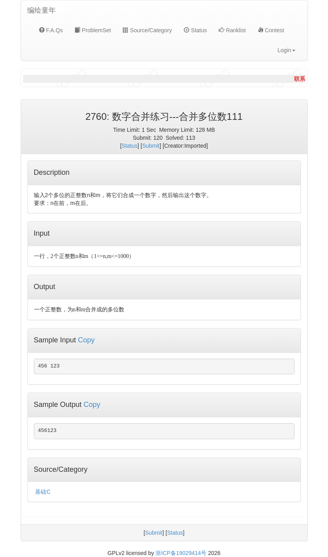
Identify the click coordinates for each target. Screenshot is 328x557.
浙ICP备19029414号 (180, 553)
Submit (151, 146)
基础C (42, 492)
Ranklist (232, 30)
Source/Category (147, 30)
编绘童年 (41, 10)
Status (195, 30)
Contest (271, 30)
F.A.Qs (51, 30)
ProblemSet (93, 30)
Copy (86, 340)
